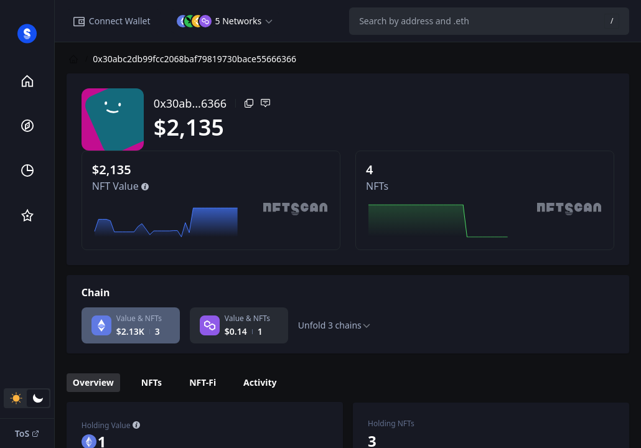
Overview (93, 382)
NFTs (151, 382)
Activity (259, 382)
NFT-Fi (202, 382)
